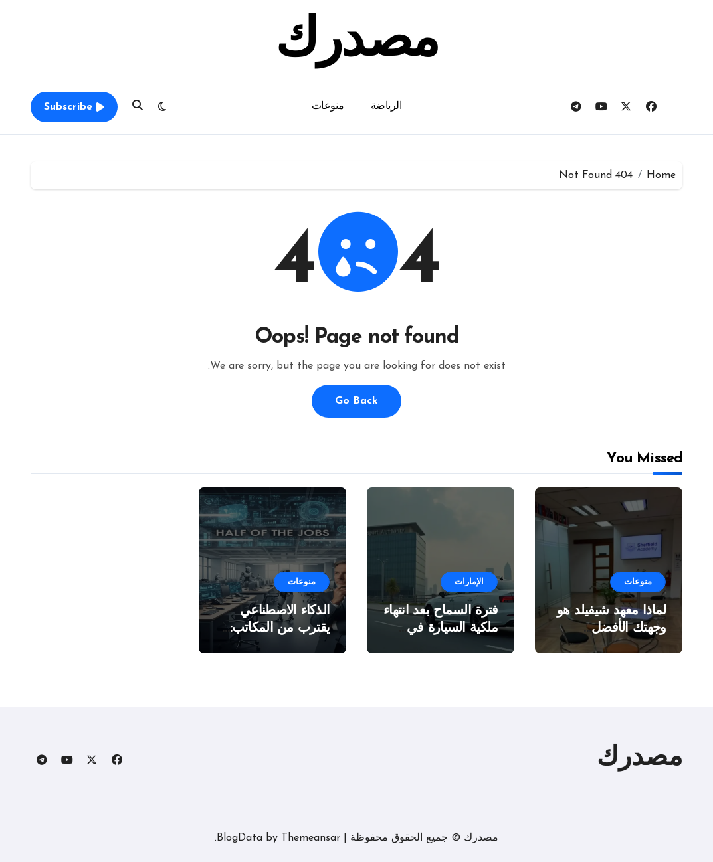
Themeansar (310, 838)
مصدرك (356, 42)
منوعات (328, 106)
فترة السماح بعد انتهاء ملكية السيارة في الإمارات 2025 (440, 628)
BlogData (239, 838)
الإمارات (469, 582)
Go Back (356, 401)
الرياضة (386, 106)
